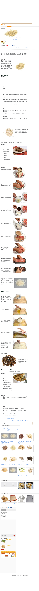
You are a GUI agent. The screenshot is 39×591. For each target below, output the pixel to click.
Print (27, 47)
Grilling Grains (20, 475)
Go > (14, 535)
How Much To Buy (3, 514)
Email (23, 47)
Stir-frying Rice (12, 475)
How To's (2, 26)
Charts (3, 509)
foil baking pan (20, 503)
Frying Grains (3, 475)
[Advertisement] (8, 526)
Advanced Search (33, 21)
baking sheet (28, 503)
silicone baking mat (12, 503)
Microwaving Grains (29, 475)
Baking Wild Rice (16, 50)
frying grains (3, 543)
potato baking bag (4, 503)
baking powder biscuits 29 (3, 490)
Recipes (8, 509)
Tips (13, 509)
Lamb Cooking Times (3, 515)
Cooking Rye (20, 464)
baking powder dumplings (11, 490)
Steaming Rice (28, 441)
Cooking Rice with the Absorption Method (21, 442)
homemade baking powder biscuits (29, 490)
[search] (17, 22)
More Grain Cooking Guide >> (11, 418)
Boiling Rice (11, 441)
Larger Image (3, 28)
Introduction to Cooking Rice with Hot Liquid (5, 442)
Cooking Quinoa (12, 464)
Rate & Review (15, 39)
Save (13, 47)
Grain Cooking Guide (9, 26)
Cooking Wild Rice (29, 464)
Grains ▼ (5, 26)
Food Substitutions (3, 513)
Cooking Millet (3, 464)
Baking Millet (4, 50)
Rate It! (4, 428)
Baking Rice (12, 50)
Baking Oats (8, 50)
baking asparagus (4, 538)
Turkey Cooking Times (3, 516)
